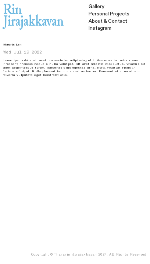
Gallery (96, 6)
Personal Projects (109, 13)
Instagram (100, 28)
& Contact (108, 21)
